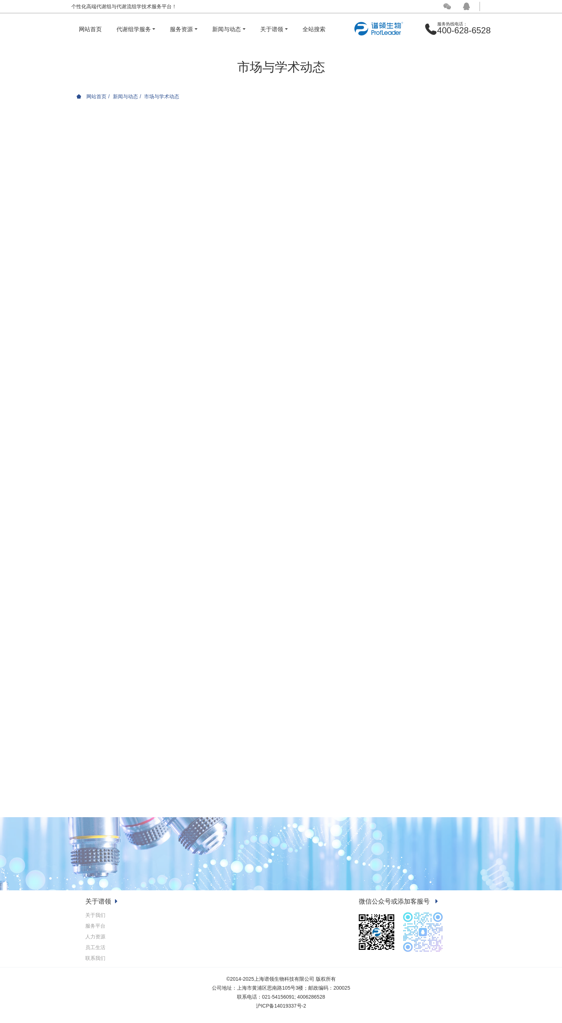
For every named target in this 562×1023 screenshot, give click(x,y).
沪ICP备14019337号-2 (281, 1006)
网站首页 (90, 29)
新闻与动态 (125, 96)
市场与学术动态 (161, 96)
